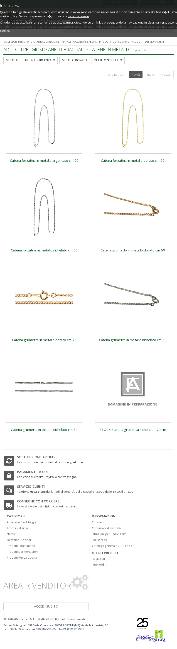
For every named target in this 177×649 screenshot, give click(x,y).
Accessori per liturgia (19, 41)
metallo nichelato (108, 60)
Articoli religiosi (48, 41)
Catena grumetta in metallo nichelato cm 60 (133, 340)
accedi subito (46, 606)
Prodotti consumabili (114, 41)
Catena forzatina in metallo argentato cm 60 (44, 160)
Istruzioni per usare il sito (109, 534)
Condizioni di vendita (106, 528)
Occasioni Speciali (19, 540)
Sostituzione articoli (37, 457)
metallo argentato (40, 60)
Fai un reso (99, 540)
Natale (66, 41)
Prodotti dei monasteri (147, 41)
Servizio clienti (31, 486)
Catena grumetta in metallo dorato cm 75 (44, 340)
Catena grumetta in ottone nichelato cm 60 (44, 429)
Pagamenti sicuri (32, 471)
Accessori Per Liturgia (21, 522)
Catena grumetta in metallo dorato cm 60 (133, 250)
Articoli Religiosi (17, 528)
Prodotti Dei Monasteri (22, 552)
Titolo (150, 74)
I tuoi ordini (99, 564)
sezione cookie (78, 16)
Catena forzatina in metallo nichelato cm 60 (44, 250)
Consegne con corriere (38, 501)
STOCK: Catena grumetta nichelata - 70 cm (133, 429)
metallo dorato (74, 60)
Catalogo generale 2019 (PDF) (112, 546)
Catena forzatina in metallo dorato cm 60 (133, 160)
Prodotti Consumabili (21, 546)
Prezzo (166, 74)
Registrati (98, 559)
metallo (12, 60)
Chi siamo (98, 522)
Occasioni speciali (85, 41)
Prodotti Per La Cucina (22, 557)
